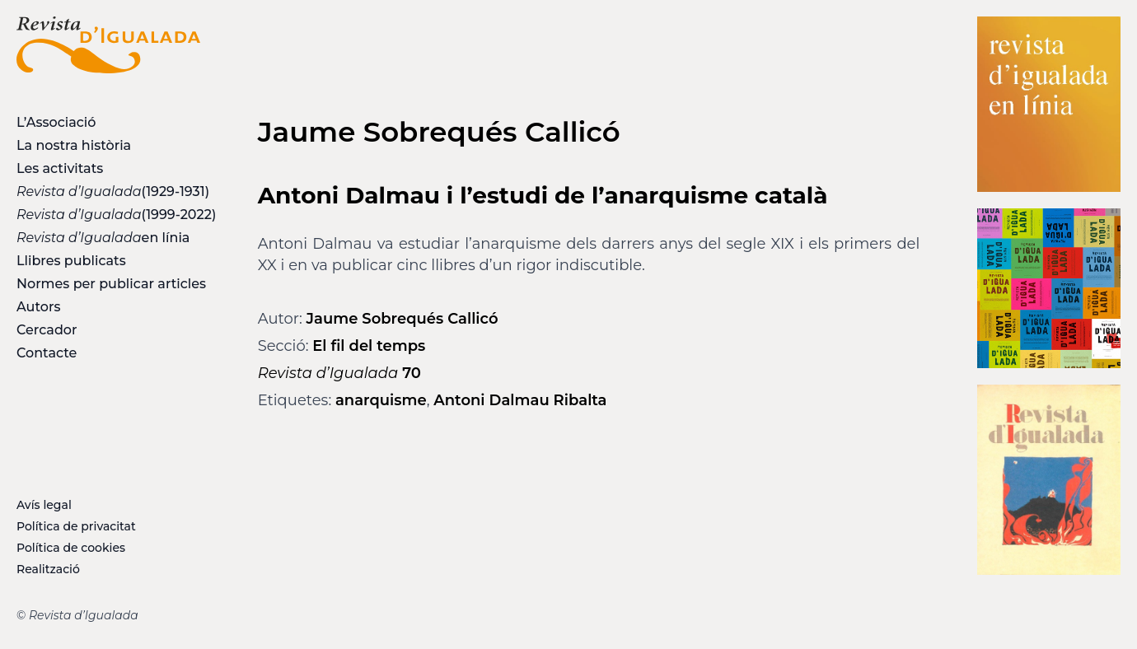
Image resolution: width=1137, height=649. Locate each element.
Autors (38, 307)
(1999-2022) (108, 214)
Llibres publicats (71, 260)
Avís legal (44, 504)
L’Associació (56, 122)
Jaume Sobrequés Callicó (402, 319)
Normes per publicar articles (108, 284)
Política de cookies (70, 547)
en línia (103, 237)
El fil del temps (368, 346)
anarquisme (381, 400)
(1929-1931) (108, 191)
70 (339, 373)
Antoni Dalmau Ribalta (519, 400)
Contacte (46, 353)
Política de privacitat (76, 526)
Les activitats (59, 168)
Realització (48, 569)
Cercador (46, 330)
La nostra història (73, 145)
